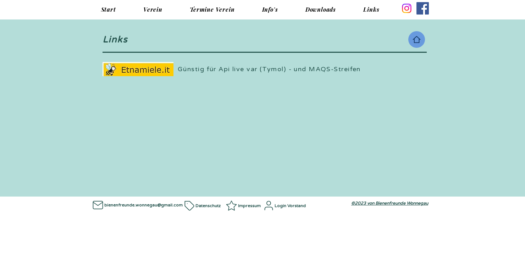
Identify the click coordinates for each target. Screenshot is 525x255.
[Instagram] (406, 8)
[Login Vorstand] (286, 205)
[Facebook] (422, 8)
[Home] (416, 39)
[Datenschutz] (204, 205)
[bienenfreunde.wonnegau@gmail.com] (136, 205)
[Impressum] (244, 205)
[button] (153, 9)
